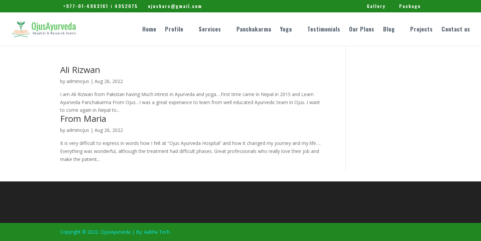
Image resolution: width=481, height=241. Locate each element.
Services (210, 30)
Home (149, 30)
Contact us (456, 30)
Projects (421, 30)
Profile (174, 30)
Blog (389, 30)
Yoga (286, 30)
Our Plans (361, 30)
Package (410, 6)
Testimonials (323, 30)
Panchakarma (253, 30)
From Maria (83, 118)
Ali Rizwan (80, 70)
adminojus (77, 81)
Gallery (376, 6)
